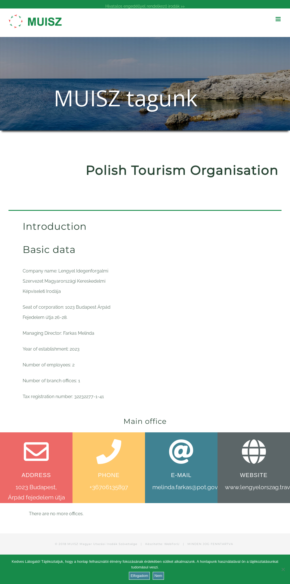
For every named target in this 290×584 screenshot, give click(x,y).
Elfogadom (139, 576)
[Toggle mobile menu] (279, 19)
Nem (158, 576)
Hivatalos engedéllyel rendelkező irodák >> (145, 6)
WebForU (172, 544)
